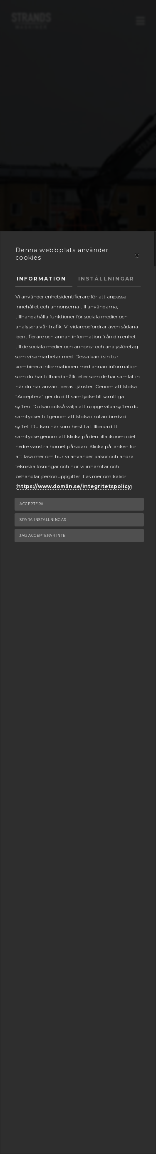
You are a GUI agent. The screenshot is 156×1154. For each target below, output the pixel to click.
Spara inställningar (43, 520)
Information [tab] (41, 278)
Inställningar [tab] (106, 278)
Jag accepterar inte (43, 536)
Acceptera (32, 504)
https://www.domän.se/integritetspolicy (74, 486)
